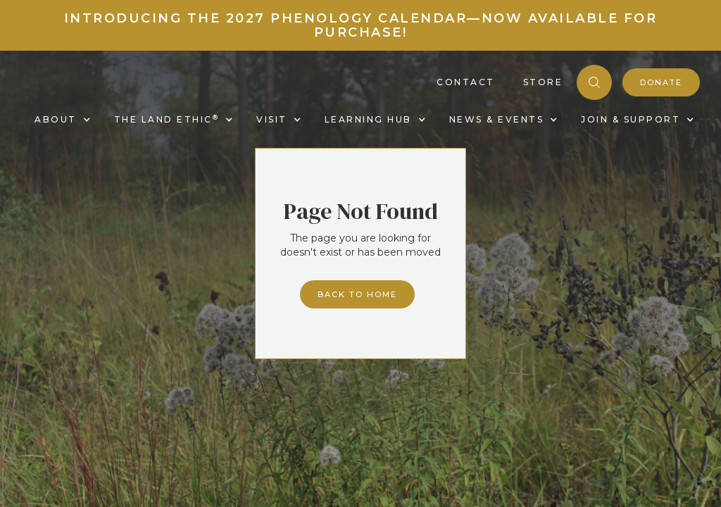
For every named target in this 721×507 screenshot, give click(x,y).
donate (661, 82)
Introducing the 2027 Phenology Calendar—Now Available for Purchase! (361, 25)
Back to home (357, 294)
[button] (60, 120)
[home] (22, 97)
